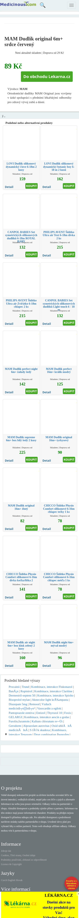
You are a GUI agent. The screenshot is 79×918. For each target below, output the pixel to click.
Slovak (19, 880)
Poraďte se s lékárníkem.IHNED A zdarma (71, 884)
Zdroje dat (6, 850)
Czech (4, 880)
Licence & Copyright (11, 864)
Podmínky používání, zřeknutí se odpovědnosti (24, 859)
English (11, 880)
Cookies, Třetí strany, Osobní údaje (18, 855)
